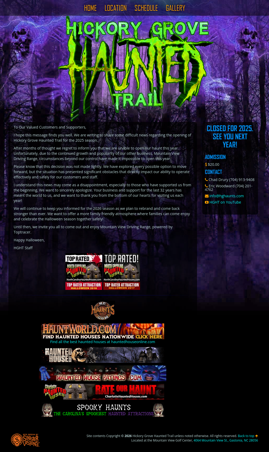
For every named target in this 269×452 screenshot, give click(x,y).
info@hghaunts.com (224, 195)
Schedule (146, 7)
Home (90, 7)
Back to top (248, 436)
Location (116, 7)
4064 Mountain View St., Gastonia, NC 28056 (226, 440)
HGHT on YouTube (223, 202)
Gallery (175, 7)
